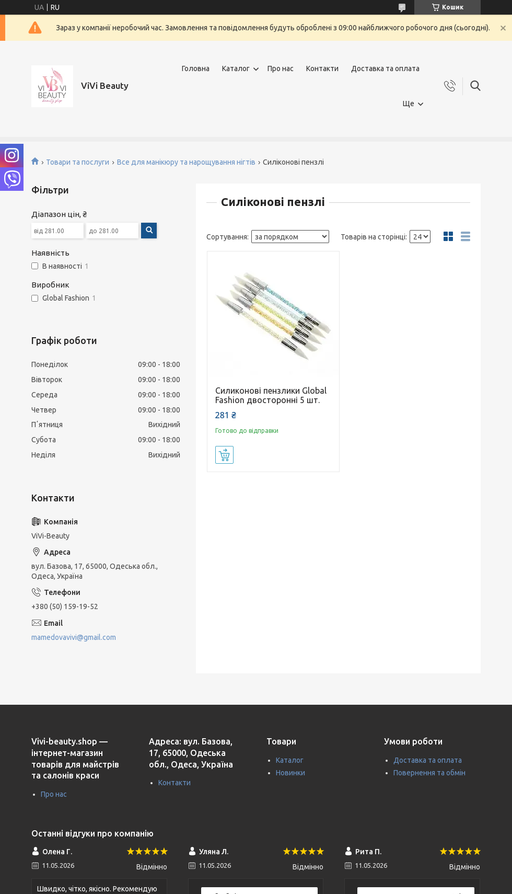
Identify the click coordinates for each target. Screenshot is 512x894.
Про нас (280, 68)
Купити (224, 455)
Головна (196, 68)
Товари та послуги (77, 162)
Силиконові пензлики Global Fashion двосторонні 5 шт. (271, 395)
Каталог (236, 68)
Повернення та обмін (429, 773)
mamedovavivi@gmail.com (73, 637)
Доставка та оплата (385, 68)
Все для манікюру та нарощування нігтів (186, 162)
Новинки (290, 773)
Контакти (322, 68)
